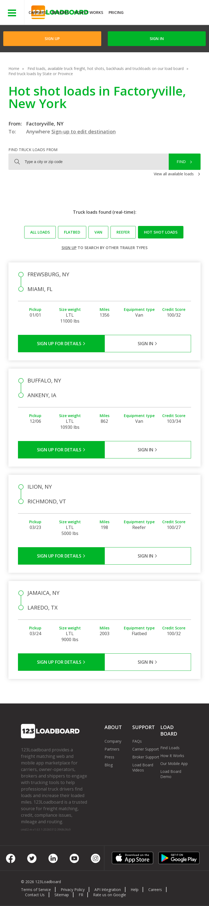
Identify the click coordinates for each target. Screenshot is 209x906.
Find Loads (170, 747)
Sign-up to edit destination (83, 131)
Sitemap (61, 894)
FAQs (137, 741)
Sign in (157, 38)
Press (109, 757)
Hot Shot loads (160, 232)
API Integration (107, 889)
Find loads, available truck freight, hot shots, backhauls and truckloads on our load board (105, 68)
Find (181, 162)
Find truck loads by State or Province (40, 73)
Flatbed (72, 232)
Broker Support (145, 757)
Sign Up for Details (61, 344)
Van (98, 232)
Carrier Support (145, 749)
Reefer (123, 232)
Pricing (116, 12)
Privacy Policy (73, 889)
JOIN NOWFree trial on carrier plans (167, 13)
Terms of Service (36, 889)
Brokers (60, 12)
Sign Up (52, 38)
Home (13, 68)
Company (112, 741)
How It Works (88, 12)
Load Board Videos (142, 767)
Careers (155, 889)
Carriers (37, 12)
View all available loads (174, 173)
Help (135, 889)
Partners (111, 749)
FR (81, 894)
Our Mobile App (174, 763)
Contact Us (35, 894)
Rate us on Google (109, 894)
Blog (108, 764)
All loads (40, 232)
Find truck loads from (32, 149)
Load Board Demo (170, 774)
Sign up (69, 247)
